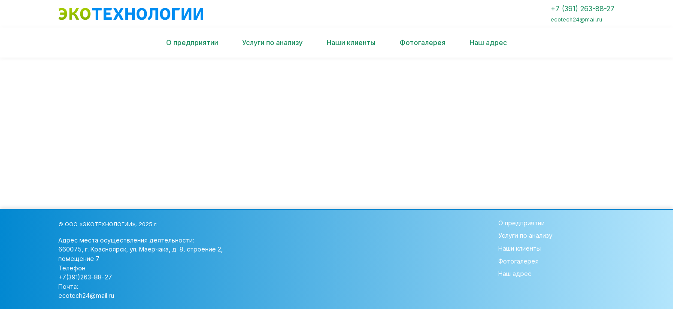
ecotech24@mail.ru (86, 295)
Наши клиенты (351, 42)
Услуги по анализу (272, 42)
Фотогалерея (423, 42)
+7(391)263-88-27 (85, 277)
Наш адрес (488, 42)
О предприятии (192, 42)
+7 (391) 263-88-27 (583, 13)
